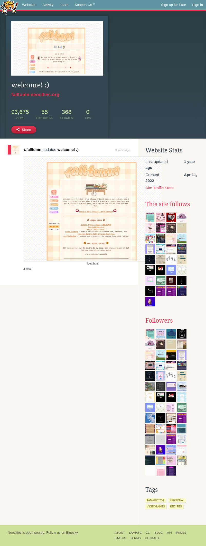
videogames (156, 506)
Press (181, 532)
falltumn (32, 149)
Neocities (15, 532)
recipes (176, 506)
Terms (135, 538)
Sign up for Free (173, 5)
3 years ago (122, 150)
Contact (152, 538)
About (120, 532)
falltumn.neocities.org (35, 94)
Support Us (85, 5)
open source (35, 532)
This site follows (167, 204)
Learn (64, 5)
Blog (158, 532)
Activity (47, 5)
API (169, 532)
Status (120, 538)
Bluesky (72, 532)
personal (177, 500)
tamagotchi (155, 500)
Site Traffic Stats (159, 188)
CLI (148, 532)
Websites (29, 5)
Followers (159, 320)
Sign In (197, 5)
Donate (135, 532)
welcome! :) (68, 149)
